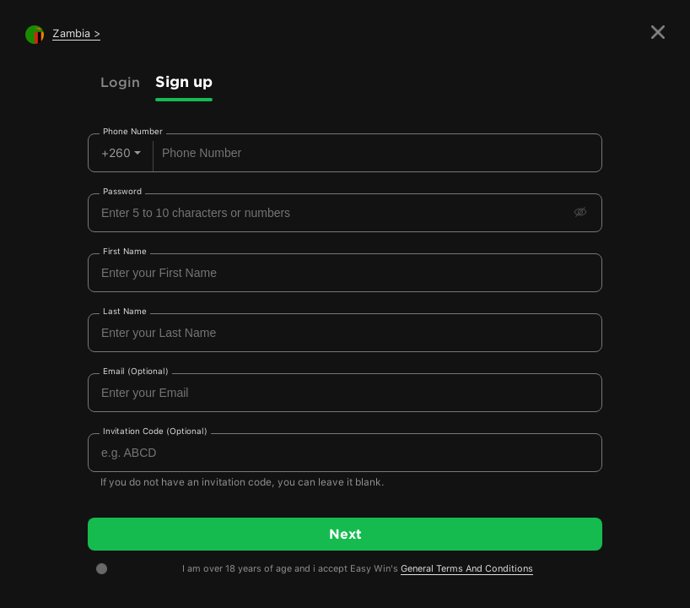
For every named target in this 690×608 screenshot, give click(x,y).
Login (120, 82)
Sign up (184, 81)
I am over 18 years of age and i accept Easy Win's (357, 569)
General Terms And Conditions (467, 568)
